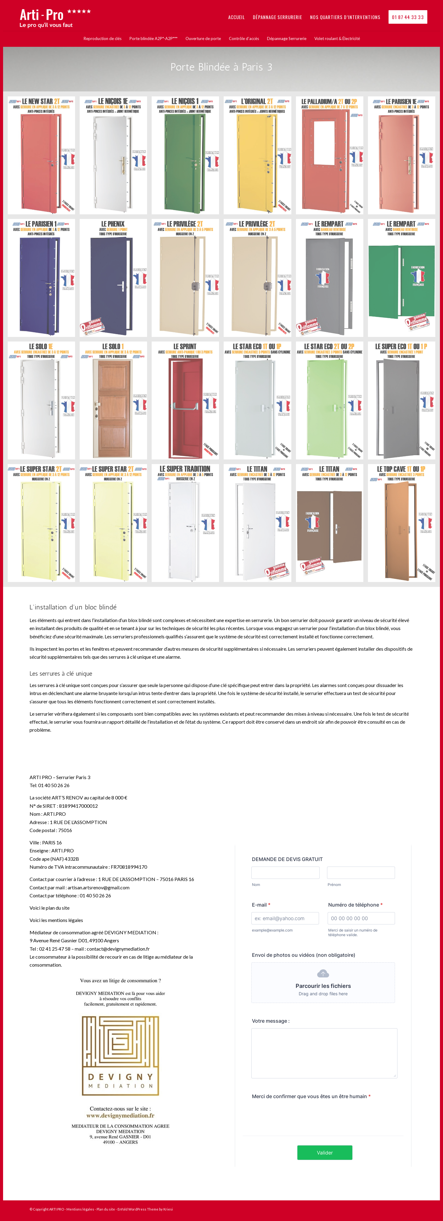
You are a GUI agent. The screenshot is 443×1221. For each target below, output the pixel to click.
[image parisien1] (44, 280)
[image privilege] (188, 280)
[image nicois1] (188, 157)
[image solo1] (116, 403)
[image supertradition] (188, 525)
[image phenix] (116, 280)
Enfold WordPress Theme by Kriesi (145, 1209)
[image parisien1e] (404, 157)
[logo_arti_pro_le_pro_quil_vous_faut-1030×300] (59, 17)
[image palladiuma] (332, 157)
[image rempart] (404, 280)
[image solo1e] (44, 403)
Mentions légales (80, 1209)
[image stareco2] (332, 403)
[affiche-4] (120, 1061)
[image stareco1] (260, 403)
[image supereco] (404, 403)
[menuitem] (236, 17)
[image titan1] (260, 525)
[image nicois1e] (116, 157)
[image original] (260, 157)
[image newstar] (44, 157)
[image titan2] (332, 525)
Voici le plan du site (50, 908)
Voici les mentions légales (56, 920)
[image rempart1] (332, 280)
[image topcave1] (404, 525)
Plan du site (106, 1209)
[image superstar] (44, 525)
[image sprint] (188, 403)
